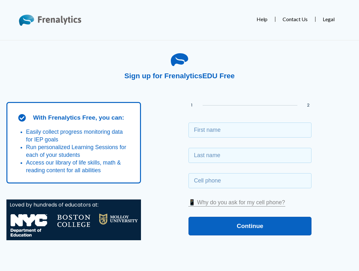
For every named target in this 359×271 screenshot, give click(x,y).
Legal (329, 19)
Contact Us (295, 19)
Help (262, 19)
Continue (250, 225)
